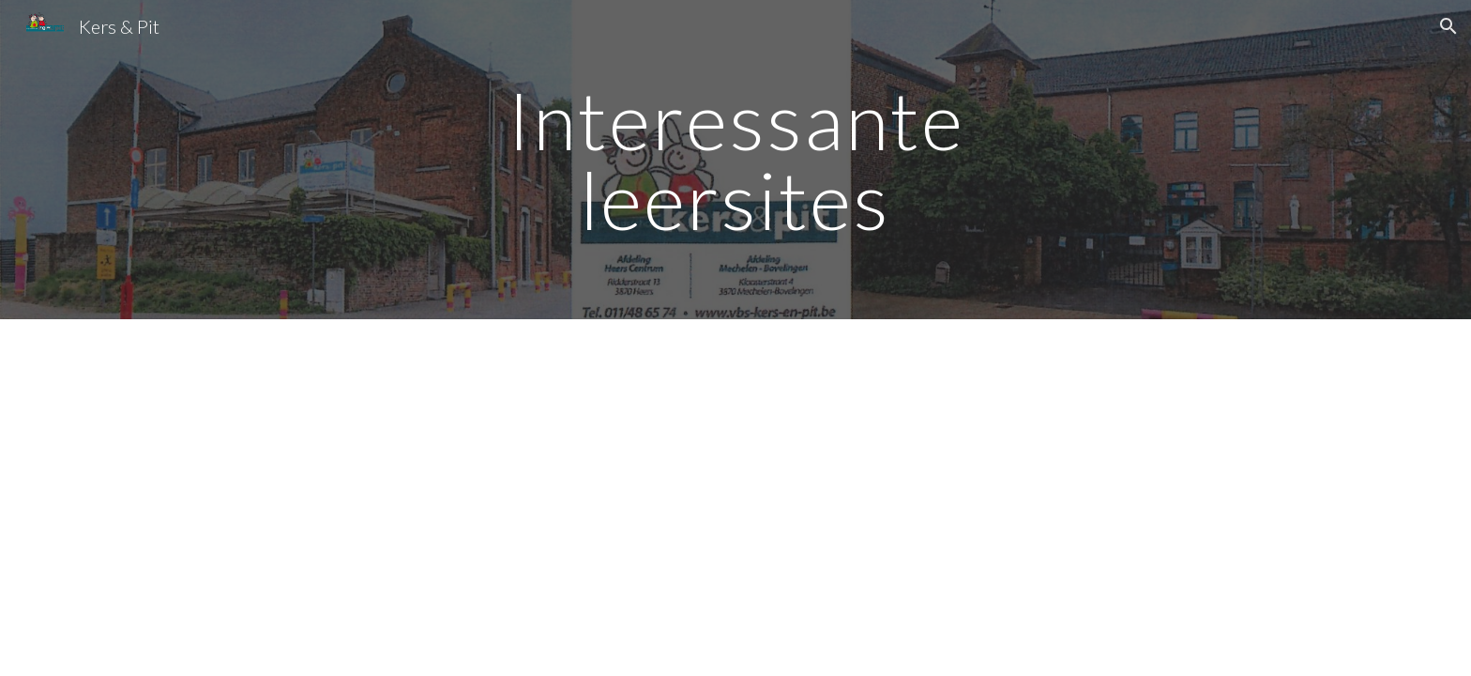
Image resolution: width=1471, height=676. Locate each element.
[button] (1448, 26)
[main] (735, 160)
